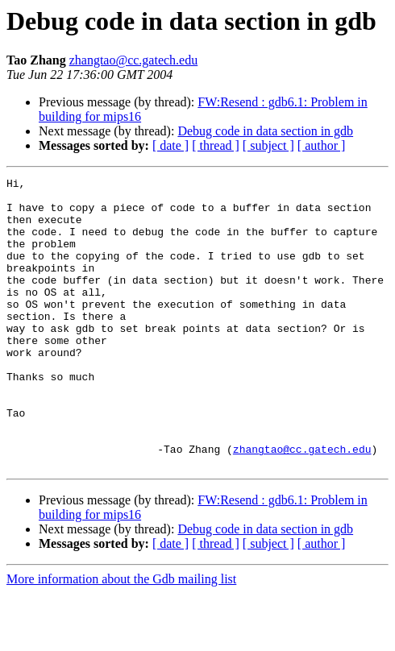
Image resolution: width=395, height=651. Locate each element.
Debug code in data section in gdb (265, 131)
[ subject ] (268, 145)
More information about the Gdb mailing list (121, 637)
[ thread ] (215, 145)
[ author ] (321, 145)
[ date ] (170, 145)
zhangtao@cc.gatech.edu (133, 60)
